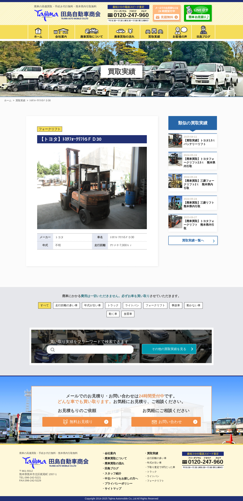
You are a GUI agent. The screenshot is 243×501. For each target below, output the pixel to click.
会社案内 (110, 453)
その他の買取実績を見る (169, 349)
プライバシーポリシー (118, 483)
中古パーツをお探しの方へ (121, 478)
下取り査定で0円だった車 (161, 467)
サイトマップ (113, 488)
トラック (113, 305)
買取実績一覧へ (193, 240)
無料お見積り (77, 422)
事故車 (176, 305)
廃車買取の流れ (114, 463)
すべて (44, 305)
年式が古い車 (92, 305)
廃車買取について (116, 458)
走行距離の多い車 (66, 305)
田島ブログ (112, 468)
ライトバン (132, 305)
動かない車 (193, 305)
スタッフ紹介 (113, 473)
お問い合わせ (166, 422)
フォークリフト (155, 305)
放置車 (128, 313)
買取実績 (152, 453)
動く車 (113, 313)
